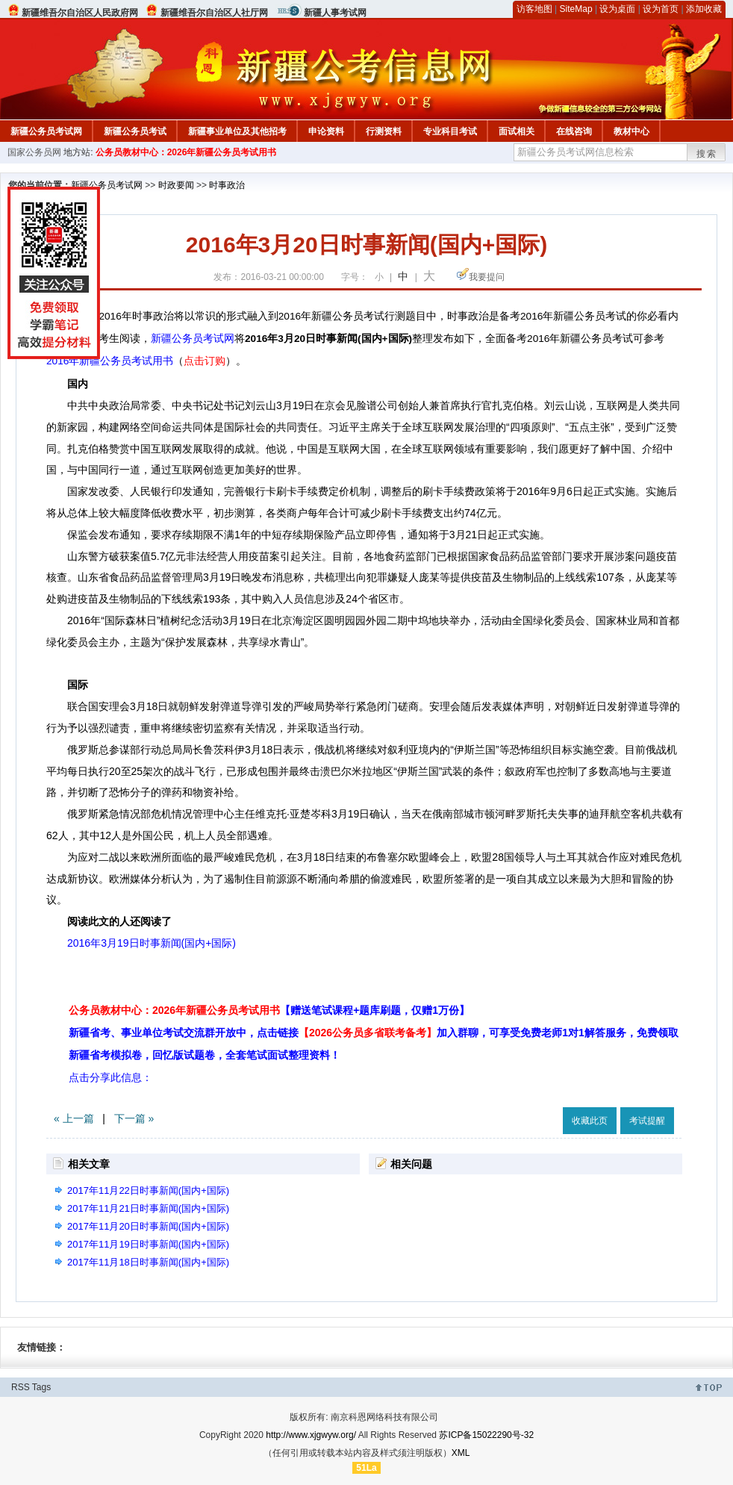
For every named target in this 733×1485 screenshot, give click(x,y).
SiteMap (576, 9)
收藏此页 (590, 1120)
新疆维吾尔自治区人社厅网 (214, 12)
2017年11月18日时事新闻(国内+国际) (148, 1262)
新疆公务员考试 (135, 131)
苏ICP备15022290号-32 (486, 1435)
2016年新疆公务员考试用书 (109, 361)
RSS (20, 1387)
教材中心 (631, 131)
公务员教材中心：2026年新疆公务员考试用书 (186, 152)
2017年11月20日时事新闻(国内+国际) (148, 1226)
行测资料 (384, 131)
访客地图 (534, 9)
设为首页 (661, 9)
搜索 (706, 154)
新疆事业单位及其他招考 (237, 131)
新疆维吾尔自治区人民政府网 (80, 12)
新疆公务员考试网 (46, 131)
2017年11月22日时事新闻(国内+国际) (148, 1190)
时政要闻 (176, 185)
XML (461, 1453)
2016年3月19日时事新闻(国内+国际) (151, 943)
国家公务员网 (34, 152)
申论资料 (326, 131)
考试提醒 (647, 1120)
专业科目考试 (450, 131)
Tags (41, 1387)
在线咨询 (574, 131)
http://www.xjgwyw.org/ (311, 1435)
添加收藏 (704, 9)
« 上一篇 (74, 1118)
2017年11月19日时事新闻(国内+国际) (148, 1244)
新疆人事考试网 (335, 12)
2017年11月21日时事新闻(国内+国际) (148, 1208)
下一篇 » (134, 1118)
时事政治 (227, 185)
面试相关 (516, 131)
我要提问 (487, 277)
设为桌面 (617, 9)
